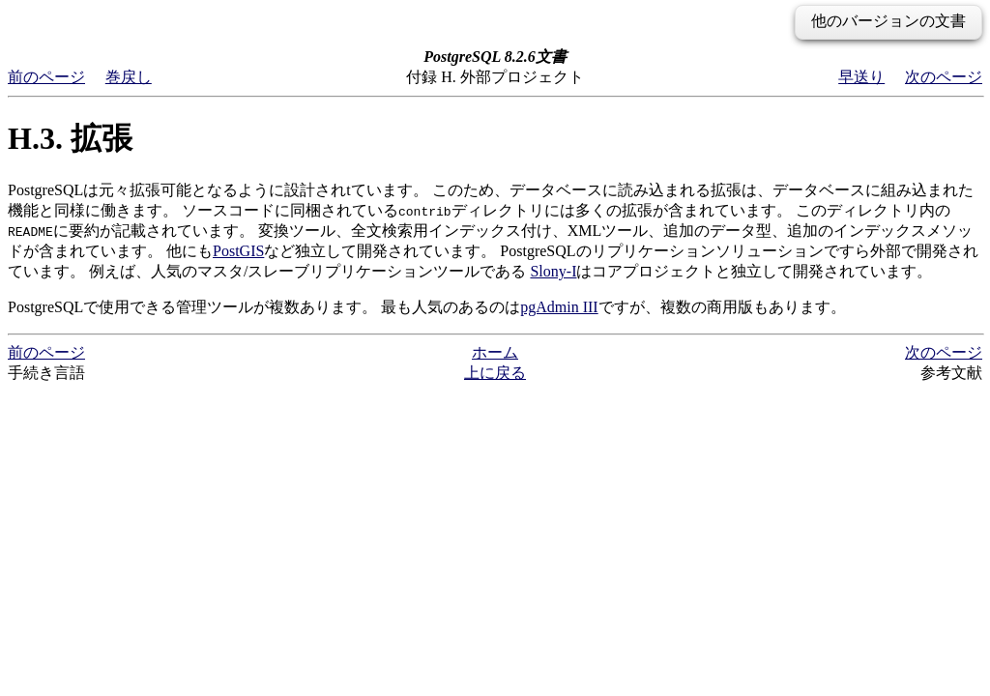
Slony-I (553, 271)
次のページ (943, 77)
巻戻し (128, 77)
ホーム (495, 352)
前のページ (46, 77)
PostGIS (238, 251)
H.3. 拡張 (70, 138)
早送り (861, 77)
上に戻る (495, 372)
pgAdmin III (558, 307)
